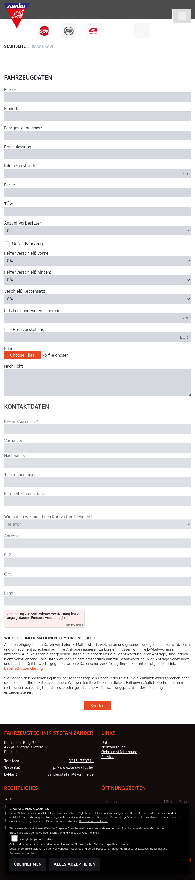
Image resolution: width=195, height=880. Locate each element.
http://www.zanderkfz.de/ (70, 767)
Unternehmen (112, 742)
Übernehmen (28, 864)
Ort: (8, 590)
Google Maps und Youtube (37, 839)
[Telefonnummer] (97, 498)
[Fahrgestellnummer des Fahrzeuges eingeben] (97, 135)
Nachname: (14, 471)
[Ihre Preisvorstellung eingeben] (90, 337)
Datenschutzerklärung (23, 668)
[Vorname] (97, 464)
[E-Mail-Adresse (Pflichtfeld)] (97, 445)
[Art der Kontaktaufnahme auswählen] (97, 540)
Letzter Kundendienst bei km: (33, 310)
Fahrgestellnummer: (23, 128)
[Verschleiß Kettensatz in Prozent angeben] (97, 299)
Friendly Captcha (74, 624)
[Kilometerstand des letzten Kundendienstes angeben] (91, 318)
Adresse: (12, 551)
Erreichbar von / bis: (24, 509)
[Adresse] (97, 559)
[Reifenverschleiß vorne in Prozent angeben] (97, 261)
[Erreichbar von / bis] (97, 517)
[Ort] (97, 597)
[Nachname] (97, 479)
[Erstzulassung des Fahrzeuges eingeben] (97, 154)
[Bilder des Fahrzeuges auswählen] (97, 355)
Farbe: (10, 185)
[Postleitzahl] (97, 578)
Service (107, 756)
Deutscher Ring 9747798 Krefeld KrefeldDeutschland (23, 747)
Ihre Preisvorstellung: (25, 329)
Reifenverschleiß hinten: (27, 272)
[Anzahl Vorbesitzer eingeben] (97, 230)
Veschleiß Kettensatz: (25, 291)
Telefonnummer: (19, 490)
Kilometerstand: (19, 166)
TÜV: (8, 204)
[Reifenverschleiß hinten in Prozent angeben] (97, 280)
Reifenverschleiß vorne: (27, 253)
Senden (97, 705)
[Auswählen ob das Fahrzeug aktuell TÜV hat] (97, 211)
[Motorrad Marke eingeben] (97, 97)
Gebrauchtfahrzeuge (119, 752)
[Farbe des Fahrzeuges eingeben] (97, 192)
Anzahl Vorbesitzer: (23, 223)
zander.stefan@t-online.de (71, 774)
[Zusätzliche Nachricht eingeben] (97, 382)
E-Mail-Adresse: (21, 437)
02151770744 (81, 760)
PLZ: (8, 571)
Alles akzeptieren (74, 864)
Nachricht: (14, 366)
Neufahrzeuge (113, 747)
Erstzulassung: (18, 147)
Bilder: (10, 348)
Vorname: (13, 456)
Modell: (11, 108)
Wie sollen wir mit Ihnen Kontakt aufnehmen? (48, 532)
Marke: (11, 89)
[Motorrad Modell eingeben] (97, 116)
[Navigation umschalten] (181, 16)
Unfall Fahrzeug (27, 243)
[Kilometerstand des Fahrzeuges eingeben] (91, 173)
